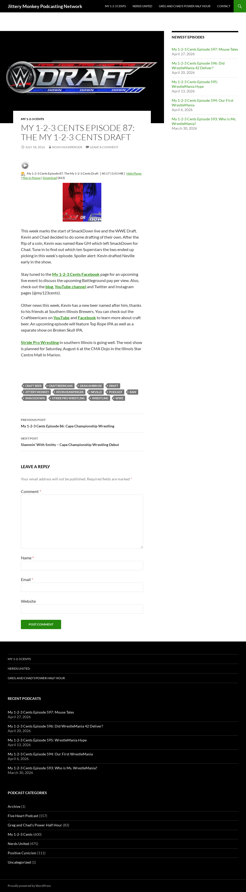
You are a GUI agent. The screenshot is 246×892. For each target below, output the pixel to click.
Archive (14, 806)
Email (27, 579)
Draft (113, 385)
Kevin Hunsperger (67, 147)
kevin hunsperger (70, 392)
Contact (223, 6)
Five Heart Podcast (23, 815)
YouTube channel (70, 286)
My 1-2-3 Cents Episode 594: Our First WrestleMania (50, 754)
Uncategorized (19, 862)
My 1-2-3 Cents (115, 6)
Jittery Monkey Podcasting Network (45, 6)
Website (28, 601)
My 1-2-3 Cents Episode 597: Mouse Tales (205, 49)
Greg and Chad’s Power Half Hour (184, 6)
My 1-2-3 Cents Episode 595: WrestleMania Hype (195, 84)
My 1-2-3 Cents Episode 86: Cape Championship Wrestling (82, 422)
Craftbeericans (61, 385)
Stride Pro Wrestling (68, 398)
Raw (133, 392)
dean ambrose (91, 385)
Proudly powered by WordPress (29, 886)
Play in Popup (31, 178)
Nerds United (142, 6)
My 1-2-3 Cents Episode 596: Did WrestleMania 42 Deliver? (198, 65)
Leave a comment (104, 147)
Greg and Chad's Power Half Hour (35, 825)
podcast (115, 392)
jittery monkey (37, 392)
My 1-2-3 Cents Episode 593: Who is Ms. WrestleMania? (52, 768)
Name (27, 557)
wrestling (100, 398)
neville (96, 392)
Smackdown (35, 398)
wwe (119, 398)
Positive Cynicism (22, 853)
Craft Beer (33, 385)
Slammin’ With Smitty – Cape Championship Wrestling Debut (82, 441)
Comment (31, 491)
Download (50, 178)
